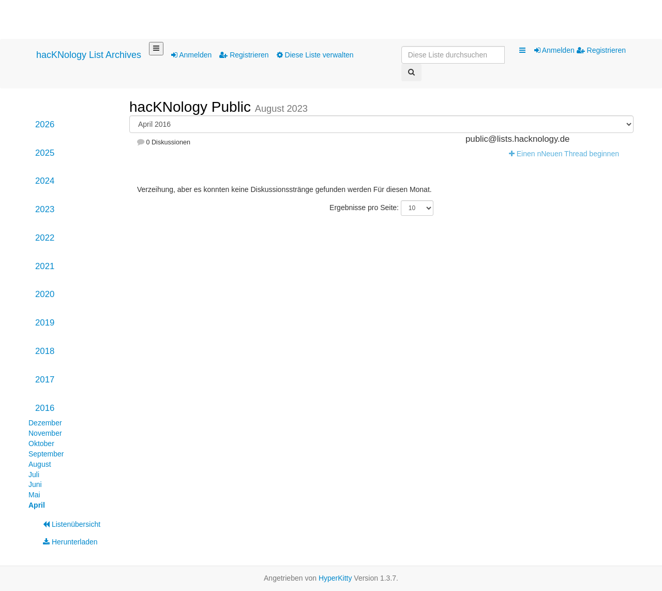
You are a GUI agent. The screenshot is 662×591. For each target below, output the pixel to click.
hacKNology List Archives (88, 55)
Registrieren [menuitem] (601, 50)
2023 (44, 209)
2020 (44, 294)
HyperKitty (335, 578)
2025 (44, 153)
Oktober (41, 443)
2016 (44, 408)
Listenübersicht (71, 524)
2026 (44, 124)
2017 (44, 380)
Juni (35, 484)
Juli (33, 474)
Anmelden (191, 55)
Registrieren (243, 55)
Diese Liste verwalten (315, 55)
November (45, 433)
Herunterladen (70, 542)
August (39, 464)
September (46, 454)
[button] (522, 51)
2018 (44, 351)
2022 (44, 238)
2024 (44, 181)
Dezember (45, 423)
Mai (34, 495)
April (36, 505)
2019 (44, 323)
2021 (44, 266)
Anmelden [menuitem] (555, 50)
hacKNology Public (192, 107)
